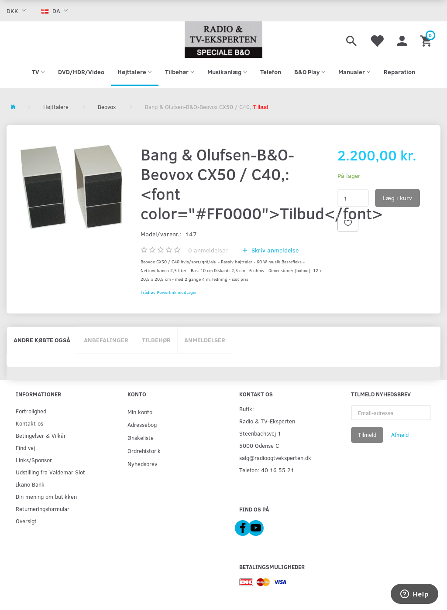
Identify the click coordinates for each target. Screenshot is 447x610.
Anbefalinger (106, 340)
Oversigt (26, 521)
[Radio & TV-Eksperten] (223, 39)
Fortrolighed (31, 411)
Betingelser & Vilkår (41, 435)
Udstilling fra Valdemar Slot (50, 472)
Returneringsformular (42, 508)
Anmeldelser (204, 340)
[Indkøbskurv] (427, 39)
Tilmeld (367, 435)
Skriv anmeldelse (274, 250)
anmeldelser (208, 250)
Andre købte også (42, 340)
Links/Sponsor (34, 459)
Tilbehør (156, 340)
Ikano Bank (30, 484)
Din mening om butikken (46, 496)
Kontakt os (29, 423)
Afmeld (400, 435)
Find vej (25, 447)
